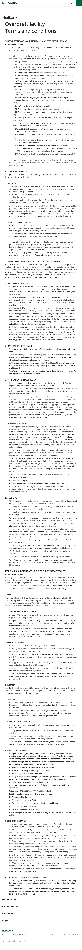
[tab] (41, 899)
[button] (12, 3)
